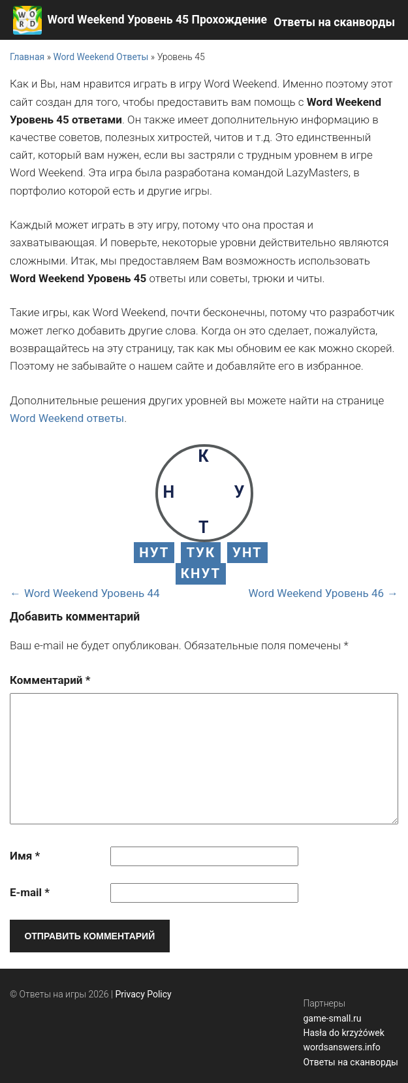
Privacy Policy (144, 994)
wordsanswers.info (341, 1047)
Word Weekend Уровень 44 (92, 593)
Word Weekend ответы (67, 418)
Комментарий (50, 680)
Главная (27, 57)
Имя (25, 855)
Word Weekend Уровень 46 (316, 593)
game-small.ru (332, 1018)
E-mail (30, 892)
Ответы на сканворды (334, 22)
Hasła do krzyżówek (343, 1032)
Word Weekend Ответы (100, 57)
